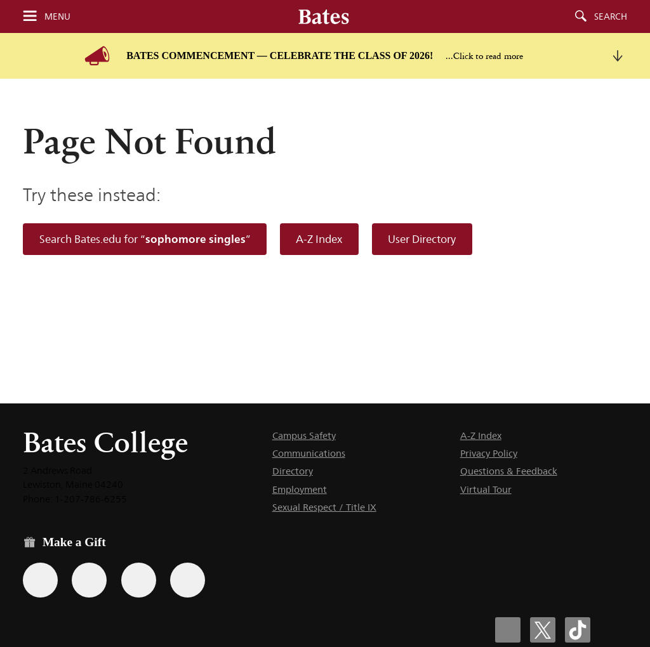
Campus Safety (304, 435)
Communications (308, 453)
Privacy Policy (488, 453)
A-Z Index (319, 239)
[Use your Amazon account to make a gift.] (89, 580)
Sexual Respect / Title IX (324, 507)
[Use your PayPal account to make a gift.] (138, 580)
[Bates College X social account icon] (542, 630)
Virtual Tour (486, 489)
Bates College (105, 442)
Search (610, 16)
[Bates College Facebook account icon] (508, 630)
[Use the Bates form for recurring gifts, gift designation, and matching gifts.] (40, 580)
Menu (57, 16)
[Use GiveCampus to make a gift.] (187, 580)
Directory (292, 471)
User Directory (422, 239)
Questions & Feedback (508, 471)
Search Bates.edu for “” (145, 238)
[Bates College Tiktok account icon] (577, 630)
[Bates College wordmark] (323, 16)
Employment (299, 489)
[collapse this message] (617, 55)
